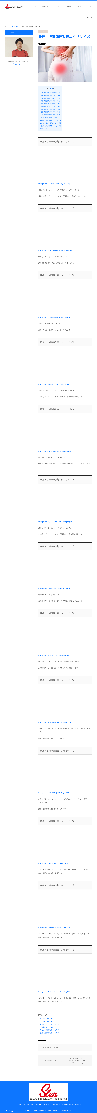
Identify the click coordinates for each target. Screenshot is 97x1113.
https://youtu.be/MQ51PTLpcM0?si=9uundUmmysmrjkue (55, 522)
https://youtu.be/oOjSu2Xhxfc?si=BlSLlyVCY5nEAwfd (54, 384)
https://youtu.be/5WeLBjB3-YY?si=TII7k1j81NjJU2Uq (54, 184)
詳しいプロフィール (19, 64)
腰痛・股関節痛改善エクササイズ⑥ (49, 106)
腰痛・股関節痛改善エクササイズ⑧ (49, 112)
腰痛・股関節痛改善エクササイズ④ (49, 101)
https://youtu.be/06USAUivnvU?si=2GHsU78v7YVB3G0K (55, 451)
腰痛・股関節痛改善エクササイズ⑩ (50, 117)
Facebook (9, 1110)
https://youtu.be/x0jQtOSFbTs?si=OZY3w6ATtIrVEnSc (54, 655)
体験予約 (89, 17)
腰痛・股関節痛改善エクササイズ (50, 1033)
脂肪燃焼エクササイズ (46, 1021)
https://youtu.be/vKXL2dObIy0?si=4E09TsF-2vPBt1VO (54, 317)
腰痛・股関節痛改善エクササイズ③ (49, 98)
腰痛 (43, 31)
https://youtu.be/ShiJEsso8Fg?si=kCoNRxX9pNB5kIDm (54, 722)
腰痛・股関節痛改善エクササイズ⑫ (50, 123)
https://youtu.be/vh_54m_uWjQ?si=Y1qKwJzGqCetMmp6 (55, 250)
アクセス (56, 6)
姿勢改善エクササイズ (46, 1018)
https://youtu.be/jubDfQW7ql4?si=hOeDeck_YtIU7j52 (54, 863)
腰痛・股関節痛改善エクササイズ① (49, 92)
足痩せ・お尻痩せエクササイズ (49, 1024)
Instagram (12, 1110)
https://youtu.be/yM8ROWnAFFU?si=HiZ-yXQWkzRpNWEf (55, 927)
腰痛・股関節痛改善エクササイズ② (49, 95)
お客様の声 (45, 6)
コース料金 (67, 6)
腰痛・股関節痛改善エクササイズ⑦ (49, 109)
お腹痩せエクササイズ (46, 1027)
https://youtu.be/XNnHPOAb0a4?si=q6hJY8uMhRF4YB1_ (55, 588)
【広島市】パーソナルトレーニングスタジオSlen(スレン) (46, 1110)
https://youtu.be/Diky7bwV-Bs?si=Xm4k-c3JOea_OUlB (54, 992)
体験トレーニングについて (84, 6)
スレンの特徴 (19, 6)
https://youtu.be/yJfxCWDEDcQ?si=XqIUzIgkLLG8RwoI (54, 793)
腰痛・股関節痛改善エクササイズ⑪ (50, 120)
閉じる (51, 88)
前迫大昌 (49, 1047)
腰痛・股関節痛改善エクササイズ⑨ (49, 115)
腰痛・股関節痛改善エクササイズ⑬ (50, 126)
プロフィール (32, 6)
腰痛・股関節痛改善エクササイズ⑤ (49, 103)
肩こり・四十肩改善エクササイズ (50, 1030)
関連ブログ (43, 128)
